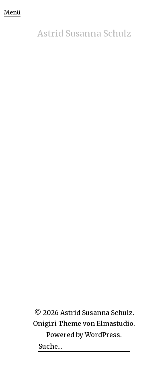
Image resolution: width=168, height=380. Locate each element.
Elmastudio (114, 323)
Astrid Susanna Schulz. (97, 313)
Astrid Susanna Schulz (84, 33)
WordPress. (103, 335)
